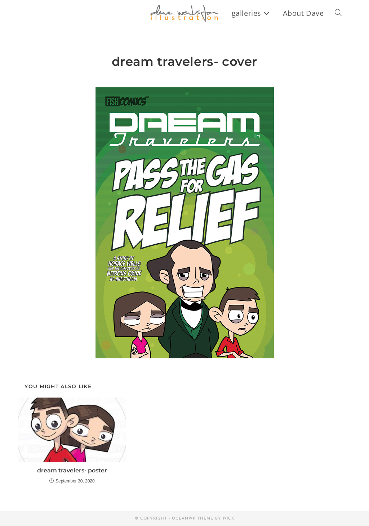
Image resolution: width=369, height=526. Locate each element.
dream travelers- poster (72, 470)
